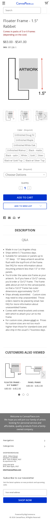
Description (25, 230)
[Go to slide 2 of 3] (23, 395)
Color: (25, 130)
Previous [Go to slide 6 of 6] (5, 116)
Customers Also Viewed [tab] (25, 352)
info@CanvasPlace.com (12, 470)
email (33, 320)
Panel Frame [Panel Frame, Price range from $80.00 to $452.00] (34, 382)
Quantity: (25, 183)
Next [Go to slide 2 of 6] (45, 116)
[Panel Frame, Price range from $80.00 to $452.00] (34, 370)
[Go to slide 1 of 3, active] (19, 395)
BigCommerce (29, 514)
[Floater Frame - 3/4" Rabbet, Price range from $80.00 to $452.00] (12, 370)
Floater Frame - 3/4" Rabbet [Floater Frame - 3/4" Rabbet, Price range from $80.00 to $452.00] (12, 383)
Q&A (25, 240)
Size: (25, 169)
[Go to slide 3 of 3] (28, 395)
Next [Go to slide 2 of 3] (43, 375)
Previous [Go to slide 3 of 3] (3, 375)
